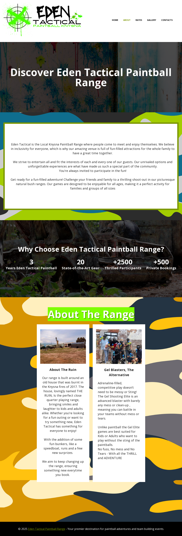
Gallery (151, 20)
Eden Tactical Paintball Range (46, 529)
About (127, 20)
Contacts (167, 20)
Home (115, 20)
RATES (139, 20)
